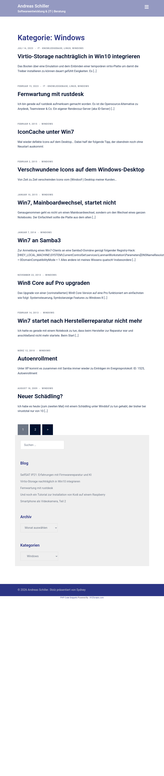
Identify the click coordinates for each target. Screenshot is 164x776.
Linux (67, 48)
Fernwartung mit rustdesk (51, 94)
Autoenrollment (37, 358)
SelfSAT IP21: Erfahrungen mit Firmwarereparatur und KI (56, 475)
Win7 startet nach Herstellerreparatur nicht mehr (80, 320)
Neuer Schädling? (40, 396)
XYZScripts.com (97, 597)
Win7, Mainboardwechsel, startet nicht (67, 202)
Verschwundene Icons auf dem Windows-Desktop (81, 169)
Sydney (81, 589)
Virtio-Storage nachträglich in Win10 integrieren (79, 56)
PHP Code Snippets (68, 597)
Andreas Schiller (33, 6)
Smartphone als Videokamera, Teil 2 (43, 501)
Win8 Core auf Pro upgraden (54, 282)
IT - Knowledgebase (50, 48)
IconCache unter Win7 (46, 131)
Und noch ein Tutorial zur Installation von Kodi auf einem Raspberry (62, 494)
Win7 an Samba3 (39, 240)
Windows (78, 48)
